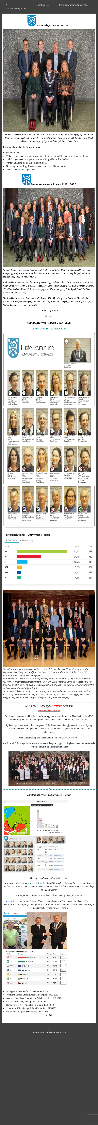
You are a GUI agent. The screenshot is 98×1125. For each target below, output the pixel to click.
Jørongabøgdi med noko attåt (73, 5)
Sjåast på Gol (42, 5)
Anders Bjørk (19, 1011)
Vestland (57, 706)
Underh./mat (73, 737)
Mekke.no (63, 1032)
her (51, 316)
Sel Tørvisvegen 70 (16, 8)
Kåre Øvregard (24, 1008)
